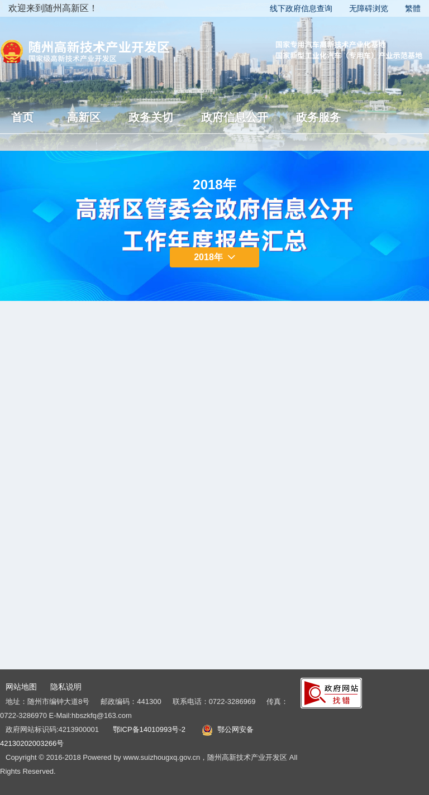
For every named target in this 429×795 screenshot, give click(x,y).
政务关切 (150, 117)
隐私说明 (66, 686)
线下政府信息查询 (301, 8)
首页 (22, 117)
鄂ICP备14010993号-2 (149, 729)
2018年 (214, 257)
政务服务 (318, 117)
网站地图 (21, 686)
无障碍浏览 (368, 8)
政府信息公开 (234, 117)
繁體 (413, 8)
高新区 (84, 117)
